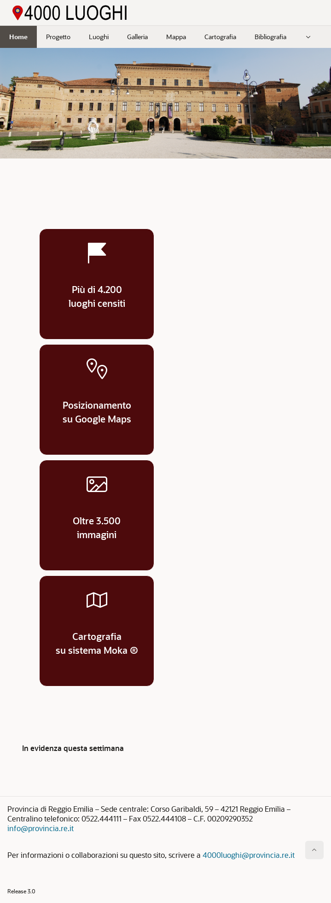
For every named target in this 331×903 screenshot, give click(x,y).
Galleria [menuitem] (137, 36)
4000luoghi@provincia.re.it (249, 855)
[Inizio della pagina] (314, 850)
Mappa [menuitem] (176, 36)
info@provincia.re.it (40, 828)
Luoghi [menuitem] (99, 36)
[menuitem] (308, 37)
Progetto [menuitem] (58, 36)
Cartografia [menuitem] (220, 36)
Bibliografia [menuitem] (270, 36)
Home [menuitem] (18, 36)
